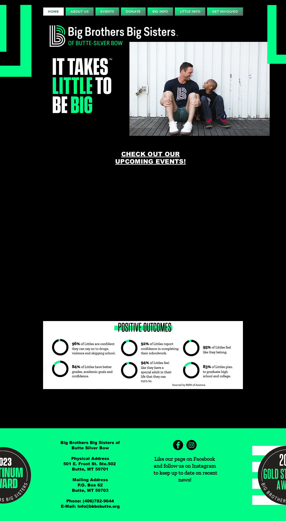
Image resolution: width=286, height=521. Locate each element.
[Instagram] (191, 445)
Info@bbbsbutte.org (98, 506)
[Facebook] (178, 445)
